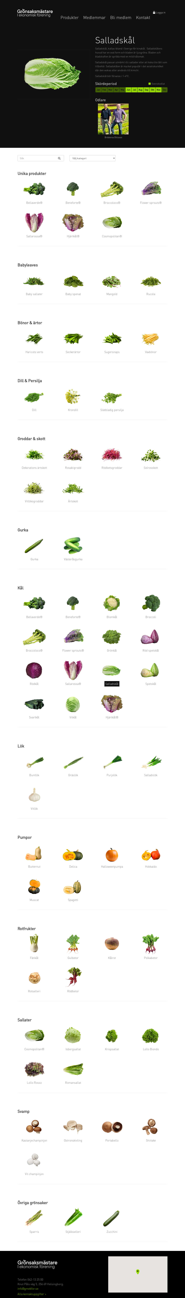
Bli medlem (120, 17)
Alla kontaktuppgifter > (32, 1294)
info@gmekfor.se (28, 1288)
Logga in (159, 12)
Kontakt (143, 17)
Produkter (70, 17)
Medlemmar (94, 17)
